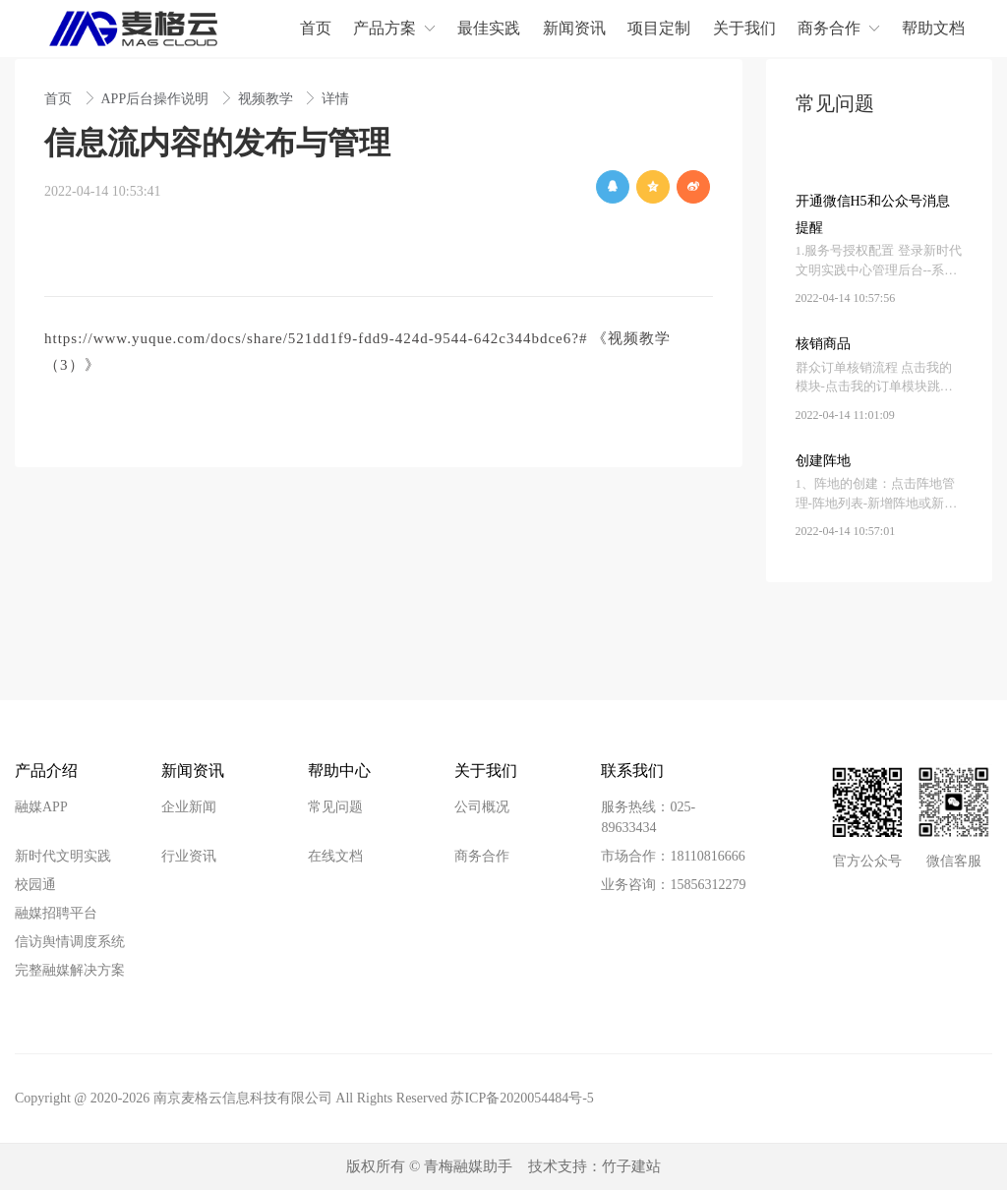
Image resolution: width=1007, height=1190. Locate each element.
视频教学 (267, 98)
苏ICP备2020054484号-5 (521, 1098)
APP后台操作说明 (156, 98)
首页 (60, 98)
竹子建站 (631, 1166)
